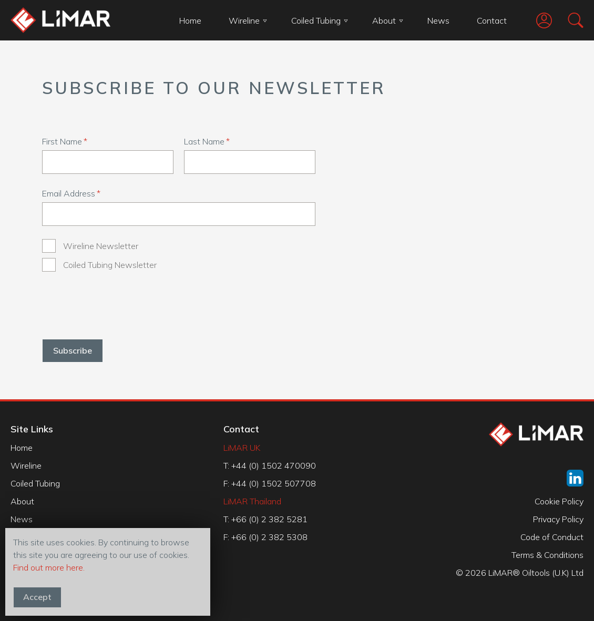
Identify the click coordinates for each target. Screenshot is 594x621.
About (387, 20)
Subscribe (72, 350)
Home (190, 20)
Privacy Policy (558, 519)
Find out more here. (49, 567)
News (438, 20)
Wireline (248, 20)
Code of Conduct (551, 537)
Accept (37, 597)
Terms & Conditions (547, 555)
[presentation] (122, 305)
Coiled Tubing (319, 20)
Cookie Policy (559, 501)
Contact (492, 20)
